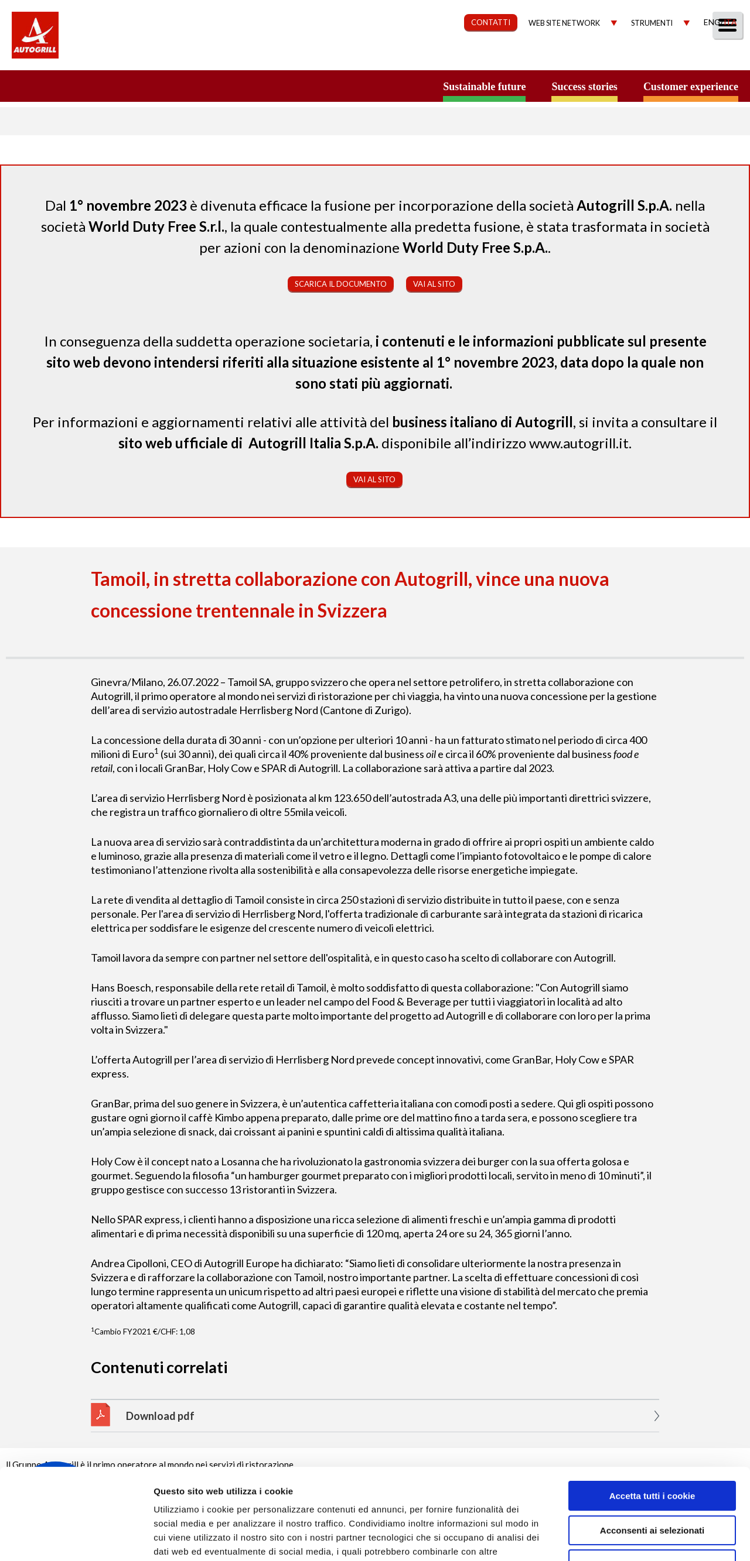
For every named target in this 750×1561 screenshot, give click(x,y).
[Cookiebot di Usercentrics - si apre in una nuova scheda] (76, 1538)
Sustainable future (484, 86)
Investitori (606, 56)
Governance (524, 56)
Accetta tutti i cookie (652, 1418)
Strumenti (652, 23)
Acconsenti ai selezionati (652, 1452)
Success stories (584, 86)
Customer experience (690, 86)
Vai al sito (434, 284)
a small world (112, 86)
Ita (730, 22)
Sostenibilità (438, 56)
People (722, 56)
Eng (712, 22)
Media (669, 56)
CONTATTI (490, 22)
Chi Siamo (295, 56)
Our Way (362, 56)
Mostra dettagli (622, 1538)
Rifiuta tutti (652, 1486)
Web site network (564, 23)
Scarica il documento (341, 284)
